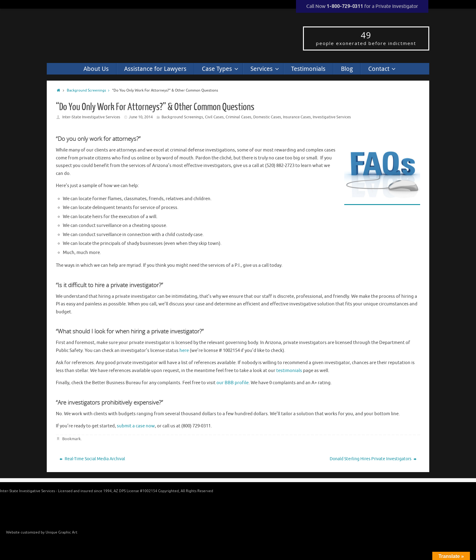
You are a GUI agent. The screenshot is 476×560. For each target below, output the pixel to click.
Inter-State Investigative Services (91, 117)
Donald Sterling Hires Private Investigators (373, 458)
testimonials (289, 371)
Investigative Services (332, 117)
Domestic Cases (267, 117)
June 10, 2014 (141, 117)
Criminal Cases (238, 117)
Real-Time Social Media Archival (92, 458)
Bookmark (71, 438)
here (184, 350)
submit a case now (136, 426)
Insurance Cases (297, 117)
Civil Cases (214, 117)
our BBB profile (232, 383)
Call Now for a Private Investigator (362, 6)
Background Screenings (89, 90)
